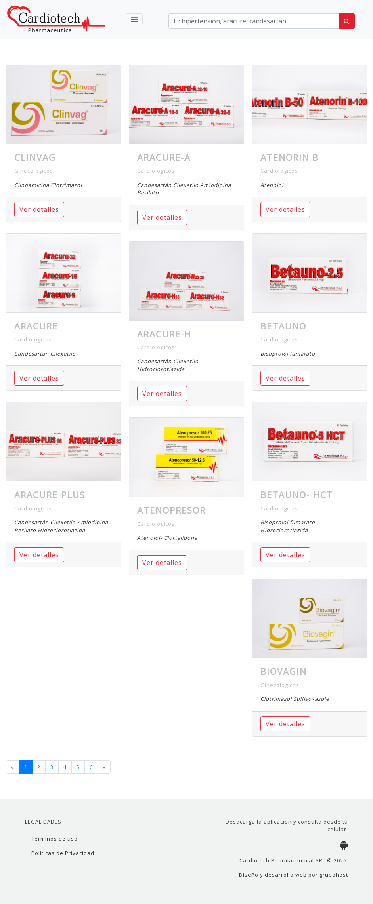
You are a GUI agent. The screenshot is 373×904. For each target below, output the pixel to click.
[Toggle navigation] (134, 19)
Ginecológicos (33, 170)
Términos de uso (54, 838)
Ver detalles (39, 209)
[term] (253, 21)
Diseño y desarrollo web (273, 874)
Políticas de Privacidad (62, 852)
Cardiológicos (33, 339)
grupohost (333, 874)
